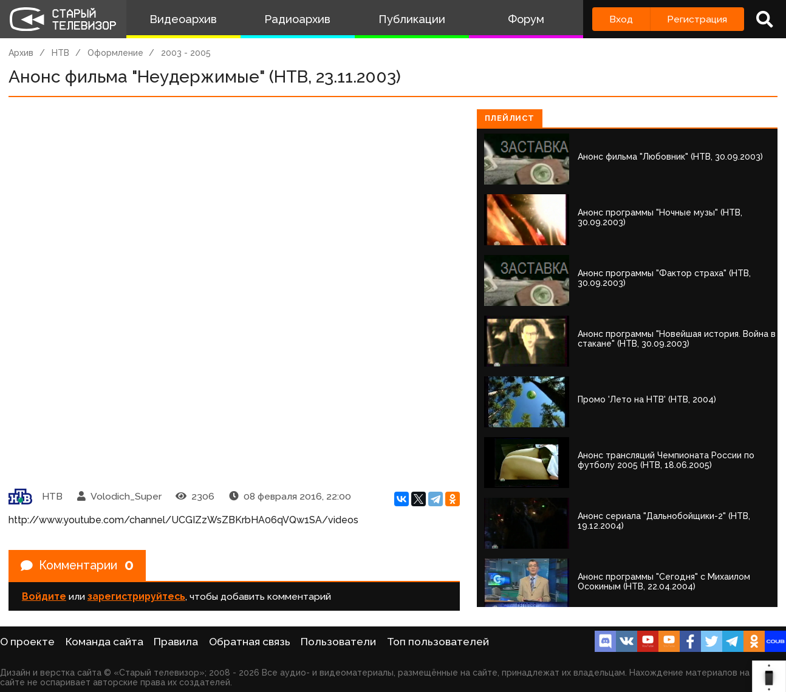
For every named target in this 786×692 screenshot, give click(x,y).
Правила (176, 642)
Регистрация (697, 19)
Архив (21, 53)
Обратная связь (249, 642)
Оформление (115, 53)
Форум (526, 19)
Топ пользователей (438, 642)
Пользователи (338, 642)
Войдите (44, 597)
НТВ (60, 53)
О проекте (27, 642)
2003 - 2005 (186, 53)
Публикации (411, 19)
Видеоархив (183, 19)
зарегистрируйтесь (136, 597)
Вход (621, 19)
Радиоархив (297, 19)
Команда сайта (104, 642)
